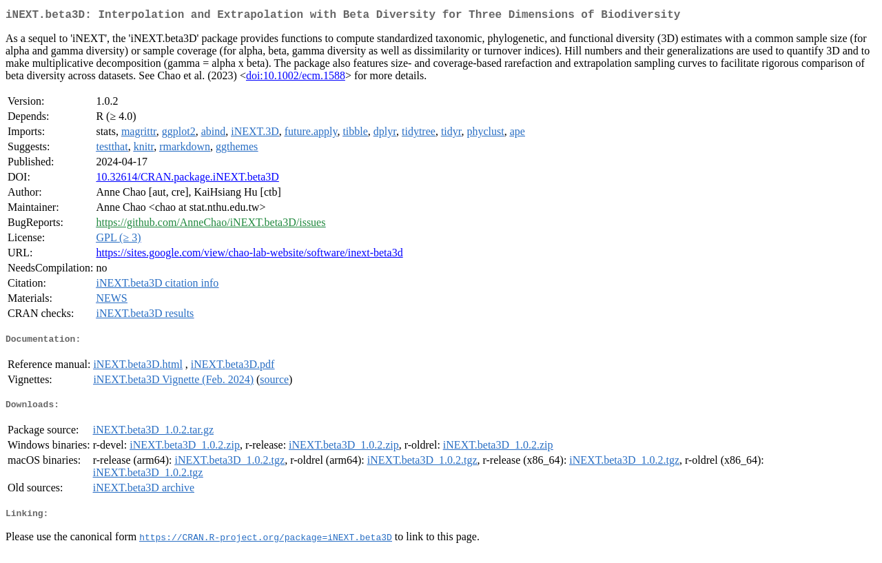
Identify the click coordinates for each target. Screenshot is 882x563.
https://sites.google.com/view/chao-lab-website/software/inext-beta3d (249, 255)
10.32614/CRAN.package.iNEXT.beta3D (187, 179)
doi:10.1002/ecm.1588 (295, 78)
